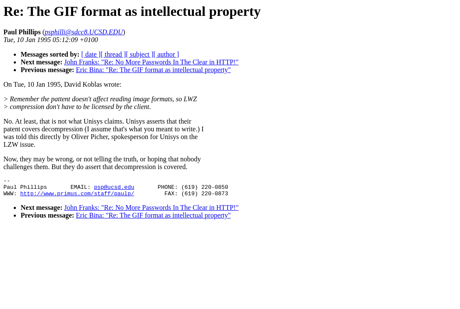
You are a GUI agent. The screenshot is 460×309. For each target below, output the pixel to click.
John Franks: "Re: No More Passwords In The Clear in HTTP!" (151, 62)
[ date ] (91, 54)
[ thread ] (113, 54)
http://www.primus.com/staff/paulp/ (77, 197)
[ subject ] (139, 54)
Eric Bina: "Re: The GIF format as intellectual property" (153, 69)
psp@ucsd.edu (114, 189)
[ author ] (166, 54)
